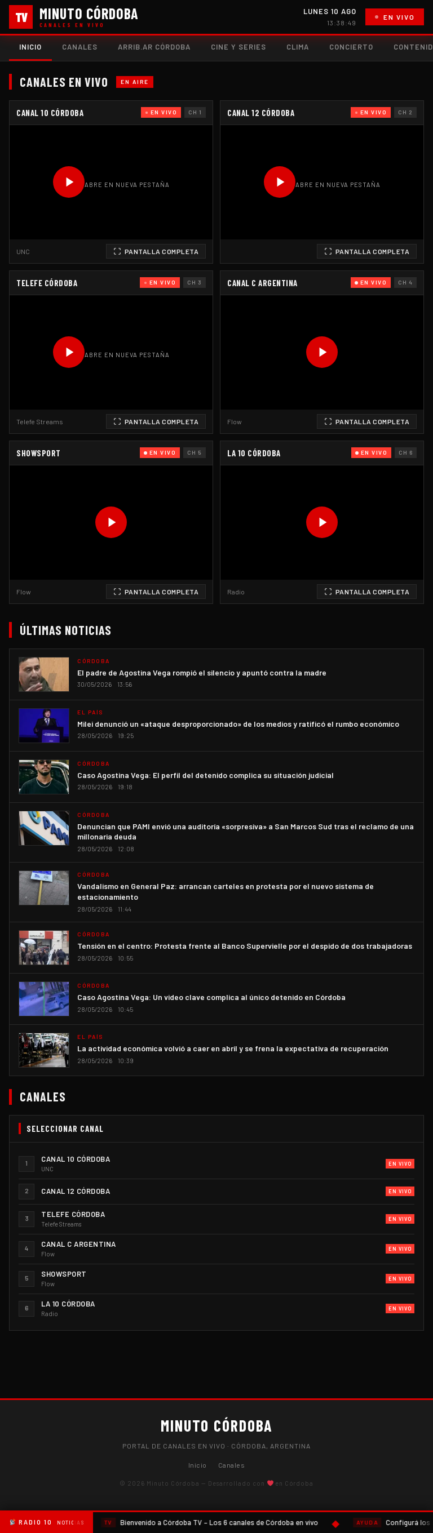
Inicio (30, 46)
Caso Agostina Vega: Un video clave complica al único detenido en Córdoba (211, 997)
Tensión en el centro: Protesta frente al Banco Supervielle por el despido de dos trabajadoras (244, 945)
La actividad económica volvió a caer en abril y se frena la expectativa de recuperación (232, 1048)
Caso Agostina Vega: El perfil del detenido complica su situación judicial (205, 775)
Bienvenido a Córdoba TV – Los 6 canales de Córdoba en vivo (210, 1522)
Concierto (351, 46)
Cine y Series (238, 46)
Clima (297, 46)
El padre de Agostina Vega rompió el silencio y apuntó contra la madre (201, 672)
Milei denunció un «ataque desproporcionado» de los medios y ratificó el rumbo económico (238, 723)
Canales (80, 46)
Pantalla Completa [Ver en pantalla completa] (156, 251)
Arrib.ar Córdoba (154, 46)
